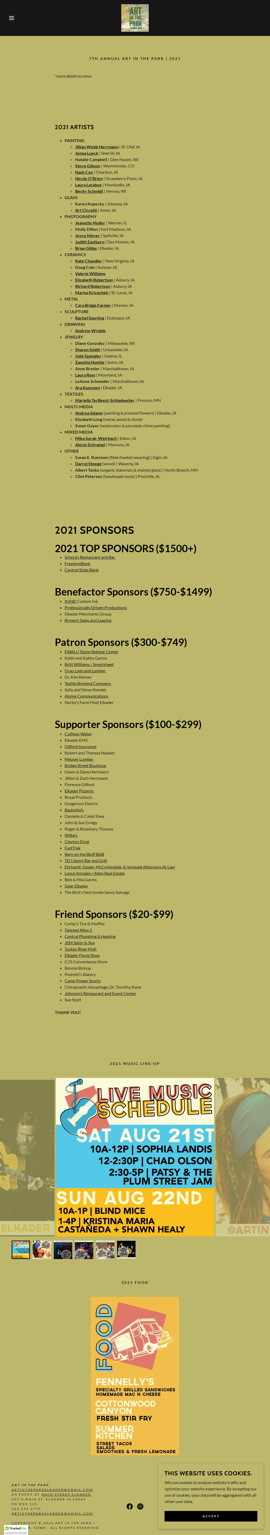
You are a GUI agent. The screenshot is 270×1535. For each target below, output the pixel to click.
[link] (135, 17)
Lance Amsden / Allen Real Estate (95, 873)
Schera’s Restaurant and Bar (90, 557)
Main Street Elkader (66, 1494)
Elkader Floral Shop (82, 955)
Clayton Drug (77, 841)
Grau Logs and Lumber (85, 670)
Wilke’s (71, 835)
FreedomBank (78, 563)
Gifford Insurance (81, 746)
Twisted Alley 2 (78, 929)
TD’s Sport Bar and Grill (86, 860)
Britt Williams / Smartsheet (89, 664)
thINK (71, 601)
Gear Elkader (76, 885)
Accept (211, 1516)
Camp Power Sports (83, 980)
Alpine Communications (86, 695)
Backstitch (74, 809)
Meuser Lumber (79, 759)
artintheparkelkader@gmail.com (52, 1490)
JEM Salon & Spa (80, 942)
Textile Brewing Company (88, 683)
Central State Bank (82, 569)
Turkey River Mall (81, 948)
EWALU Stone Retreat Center (91, 651)
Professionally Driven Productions (96, 607)
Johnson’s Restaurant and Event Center (100, 993)
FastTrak (72, 847)
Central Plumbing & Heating (90, 936)
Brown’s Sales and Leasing (88, 620)
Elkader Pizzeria (79, 790)
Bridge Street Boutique (86, 765)
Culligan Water (78, 733)
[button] (13, 18)
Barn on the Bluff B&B (84, 854)
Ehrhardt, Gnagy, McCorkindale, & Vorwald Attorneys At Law (120, 866)
